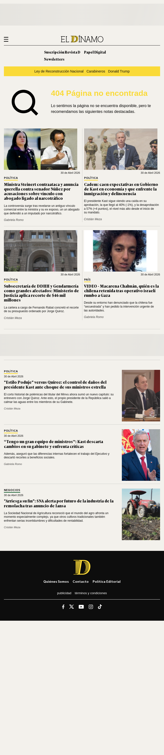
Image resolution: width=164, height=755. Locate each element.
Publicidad (64, 593)
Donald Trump (119, 71)
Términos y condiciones (91, 593)
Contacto (81, 581)
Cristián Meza (93, 219)
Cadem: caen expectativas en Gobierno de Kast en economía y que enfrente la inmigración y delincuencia (121, 188)
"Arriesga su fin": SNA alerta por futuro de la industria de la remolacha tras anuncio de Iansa (59, 503)
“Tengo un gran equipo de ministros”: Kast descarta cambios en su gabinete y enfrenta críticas (53, 443)
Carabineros (96, 71)
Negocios (12, 490)
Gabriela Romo (14, 220)
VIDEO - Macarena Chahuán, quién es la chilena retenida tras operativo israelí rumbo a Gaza (121, 290)
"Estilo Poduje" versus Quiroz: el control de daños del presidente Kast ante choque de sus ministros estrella (55, 384)
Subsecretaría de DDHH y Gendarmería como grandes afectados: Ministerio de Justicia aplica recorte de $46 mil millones (41, 293)
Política (11, 178)
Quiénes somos (56, 581)
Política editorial (107, 581)
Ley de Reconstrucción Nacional (59, 71)
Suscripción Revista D (62, 52)
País (87, 279)
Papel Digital (95, 52)
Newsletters (54, 59)
